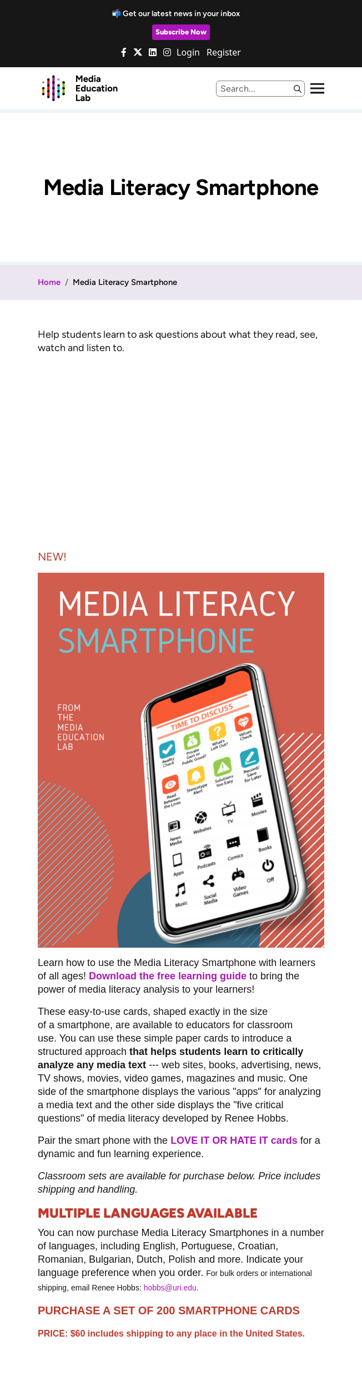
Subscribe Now (181, 32)
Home (49, 282)
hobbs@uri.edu (170, 1287)
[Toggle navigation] (317, 89)
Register (224, 52)
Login (188, 52)
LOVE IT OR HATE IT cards (234, 1140)
